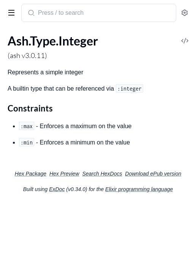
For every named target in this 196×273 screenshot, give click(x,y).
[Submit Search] (30, 13)
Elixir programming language (139, 189)
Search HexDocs (102, 174)
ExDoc (57, 189)
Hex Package (30, 174)
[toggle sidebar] (10, 12)
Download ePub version (153, 174)
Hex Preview (64, 174)
